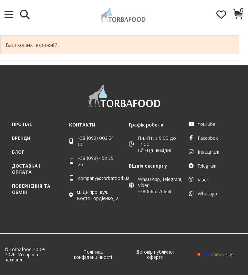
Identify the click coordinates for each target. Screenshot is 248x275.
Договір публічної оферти (155, 254)
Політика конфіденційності (93, 254)
